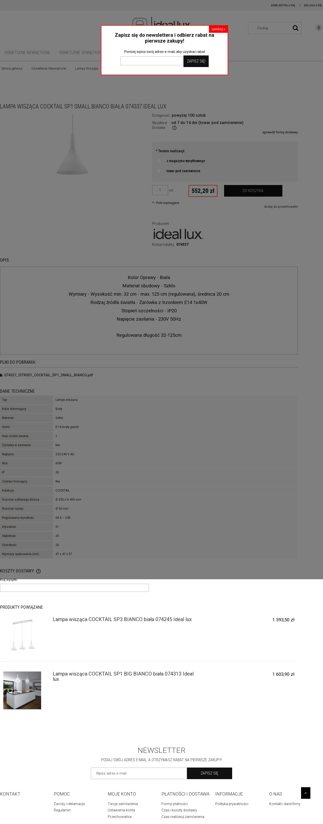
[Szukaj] (295, 28)
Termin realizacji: (170, 151)
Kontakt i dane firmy (285, 804)
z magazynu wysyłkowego (186, 161)
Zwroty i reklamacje (69, 804)
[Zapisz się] (209, 773)
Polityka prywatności (231, 804)
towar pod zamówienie (183, 171)
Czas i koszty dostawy (179, 810)
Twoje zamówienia (123, 804)
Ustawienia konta (121, 810)
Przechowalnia (119, 817)
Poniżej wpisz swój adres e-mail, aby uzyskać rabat (164, 52)
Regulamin (62, 810)
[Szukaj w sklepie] (277, 28)
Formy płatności (175, 804)
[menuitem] (27, 52)
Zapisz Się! (196, 61)
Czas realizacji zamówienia (183, 817)
